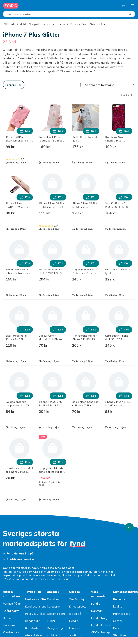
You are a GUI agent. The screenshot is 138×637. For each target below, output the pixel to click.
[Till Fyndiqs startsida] (11, 5)
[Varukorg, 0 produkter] (123, 5)
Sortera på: (92, 85)
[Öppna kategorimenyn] (132, 5)
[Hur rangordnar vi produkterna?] (80, 85)
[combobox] (69, 14)
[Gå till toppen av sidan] (129, 527)
